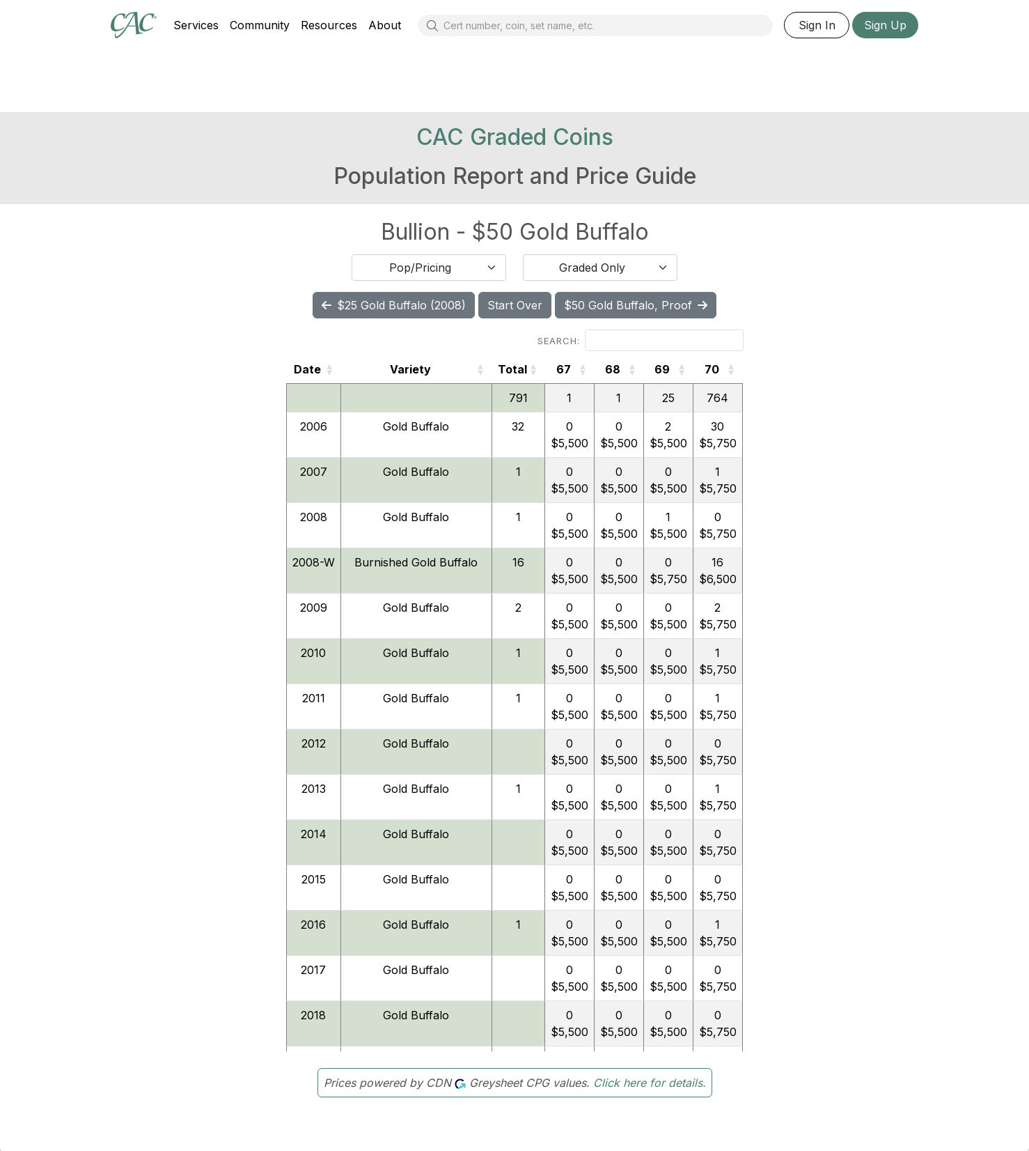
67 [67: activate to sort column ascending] (563, 369)
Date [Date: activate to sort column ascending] (307, 369)
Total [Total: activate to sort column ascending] (512, 369)
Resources (329, 25)
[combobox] (429, 267)
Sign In (817, 25)
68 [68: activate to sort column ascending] (612, 369)
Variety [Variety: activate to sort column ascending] (410, 369)
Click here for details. (649, 1083)
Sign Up (885, 25)
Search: (640, 340)
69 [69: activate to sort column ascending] (662, 369)
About (384, 25)
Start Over (514, 305)
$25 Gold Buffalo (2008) (394, 305)
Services (196, 25)
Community (260, 25)
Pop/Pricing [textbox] (420, 268)
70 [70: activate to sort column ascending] (712, 369)
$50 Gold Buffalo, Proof (635, 305)
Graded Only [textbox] (592, 268)
